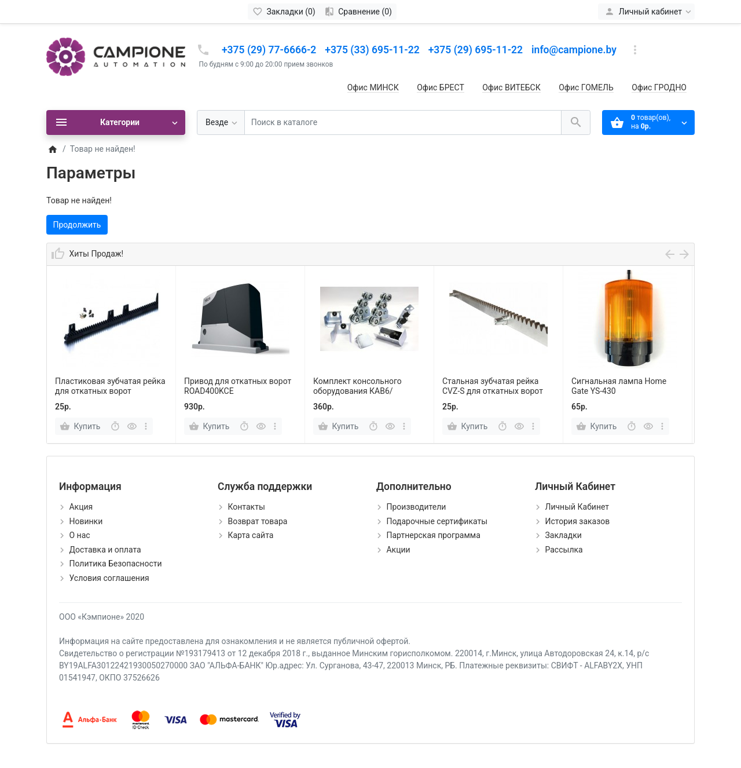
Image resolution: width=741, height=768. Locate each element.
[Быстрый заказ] (115, 426)
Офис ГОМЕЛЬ (586, 87)
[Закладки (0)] (284, 11)
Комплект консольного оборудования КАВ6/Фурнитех (357, 390)
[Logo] (115, 56)
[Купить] (81, 426)
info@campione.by (574, 50)
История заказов (577, 521)
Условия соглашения (109, 578)
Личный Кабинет (577, 506)
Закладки (563, 535)
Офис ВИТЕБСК (511, 87)
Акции (398, 549)
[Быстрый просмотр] (132, 426)
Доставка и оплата (105, 549)
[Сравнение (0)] (358, 11)
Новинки (85, 521)
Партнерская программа (433, 535)
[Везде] (221, 122)
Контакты (246, 506)
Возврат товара (257, 521)
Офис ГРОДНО (659, 87)
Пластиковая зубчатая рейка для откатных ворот (110, 386)
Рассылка (563, 549)
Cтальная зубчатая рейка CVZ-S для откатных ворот (492, 386)
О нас (79, 535)
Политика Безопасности (115, 563)
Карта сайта (250, 535)
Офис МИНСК (373, 87)
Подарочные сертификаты (436, 521)
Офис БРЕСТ (440, 87)
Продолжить (77, 224)
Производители (416, 506)
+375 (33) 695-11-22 (372, 50)
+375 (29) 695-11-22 (475, 50)
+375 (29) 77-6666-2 (269, 50)
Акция (81, 506)
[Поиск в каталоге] (403, 122)
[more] (146, 426)
